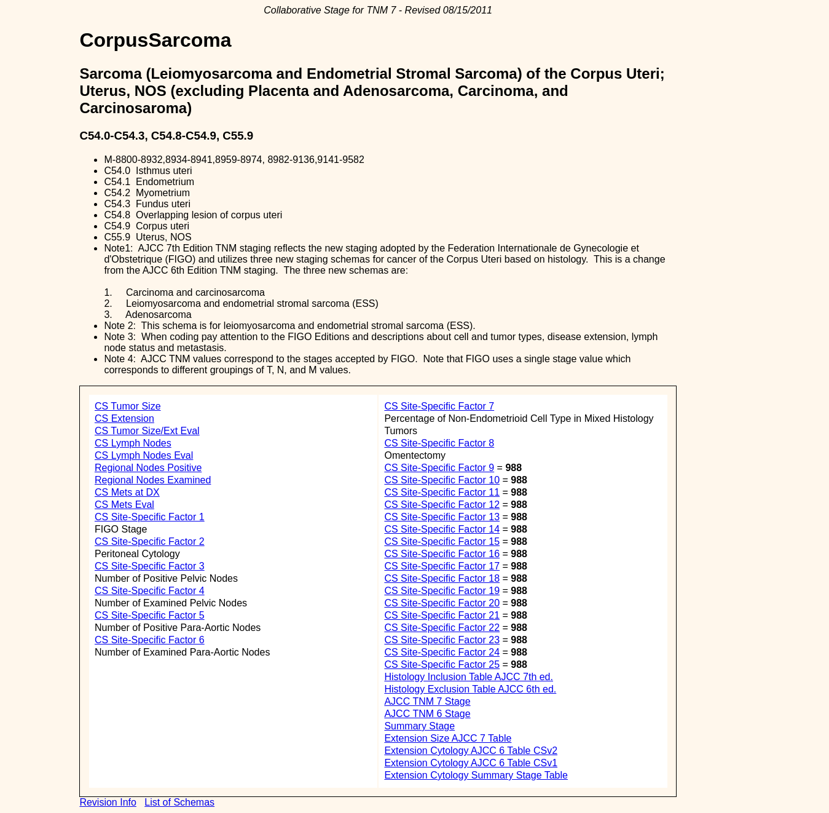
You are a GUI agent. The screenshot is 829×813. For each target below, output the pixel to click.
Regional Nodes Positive (148, 467)
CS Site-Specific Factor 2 (150, 541)
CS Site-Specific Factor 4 (150, 590)
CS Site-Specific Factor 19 (442, 590)
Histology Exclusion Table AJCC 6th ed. (470, 689)
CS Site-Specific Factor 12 (442, 504)
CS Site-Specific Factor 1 (150, 517)
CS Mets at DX (127, 492)
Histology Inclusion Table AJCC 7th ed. (468, 677)
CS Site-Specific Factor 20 (442, 603)
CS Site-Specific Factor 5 (150, 615)
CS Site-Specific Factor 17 (442, 566)
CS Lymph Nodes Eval (144, 455)
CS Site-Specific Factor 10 (442, 480)
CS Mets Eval (124, 504)
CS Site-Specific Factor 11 (442, 492)
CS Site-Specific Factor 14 (442, 529)
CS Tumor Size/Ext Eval (147, 431)
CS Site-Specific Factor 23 (442, 640)
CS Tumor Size (128, 406)
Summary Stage (419, 726)
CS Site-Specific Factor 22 (442, 627)
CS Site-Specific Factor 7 (439, 406)
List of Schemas (179, 802)
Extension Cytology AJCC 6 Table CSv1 (470, 763)
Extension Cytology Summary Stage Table (476, 775)
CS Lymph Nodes (133, 443)
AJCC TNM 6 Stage (427, 713)
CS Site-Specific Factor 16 (442, 554)
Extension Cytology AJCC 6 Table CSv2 (470, 750)
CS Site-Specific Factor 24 (442, 652)
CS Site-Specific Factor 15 (442, 541)
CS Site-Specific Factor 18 (442, 578)
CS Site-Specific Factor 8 (439, 443)
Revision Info (107, 802)
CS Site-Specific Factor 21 (442, 615)
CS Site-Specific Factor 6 (150, 640)
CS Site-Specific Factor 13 (442, 517)
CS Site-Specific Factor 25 (442, 664)
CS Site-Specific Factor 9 (439, 467)
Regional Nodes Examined (153, 480)
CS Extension (124, 418)
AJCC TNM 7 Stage (427, 701)
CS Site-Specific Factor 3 (150, 566)
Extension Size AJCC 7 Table (447, 738)
